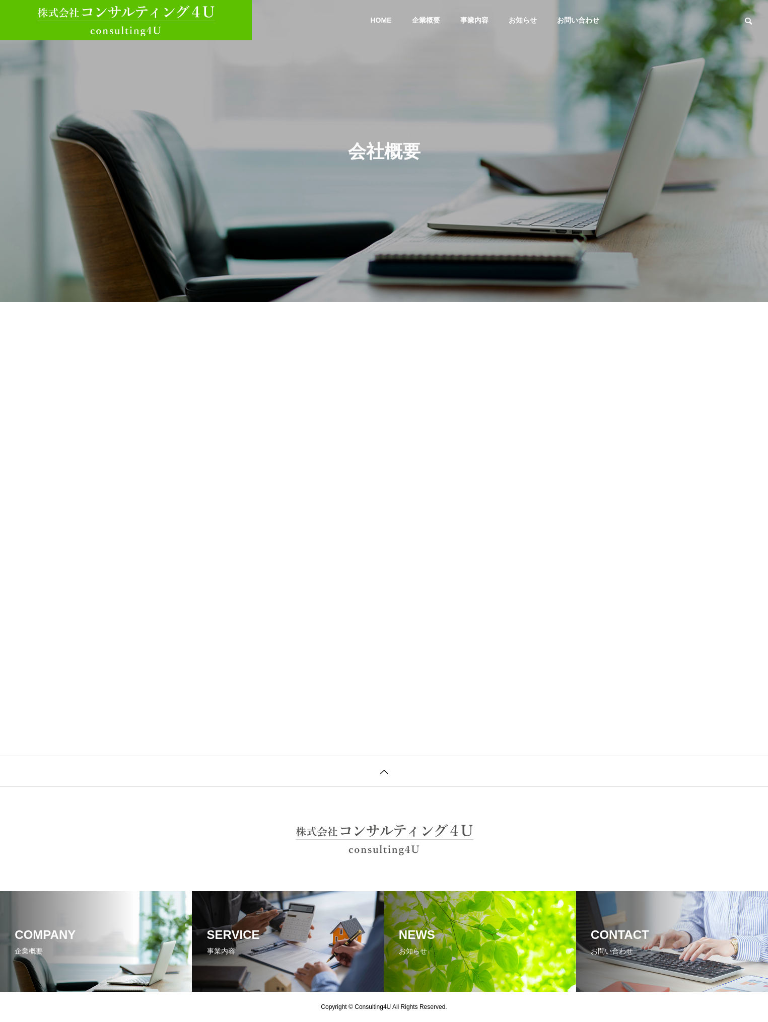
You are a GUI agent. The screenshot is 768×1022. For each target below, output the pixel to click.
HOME (381, 20)
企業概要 (426, 20)
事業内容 (474, 20)
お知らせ (523, 20)
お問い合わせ (578, 20)
